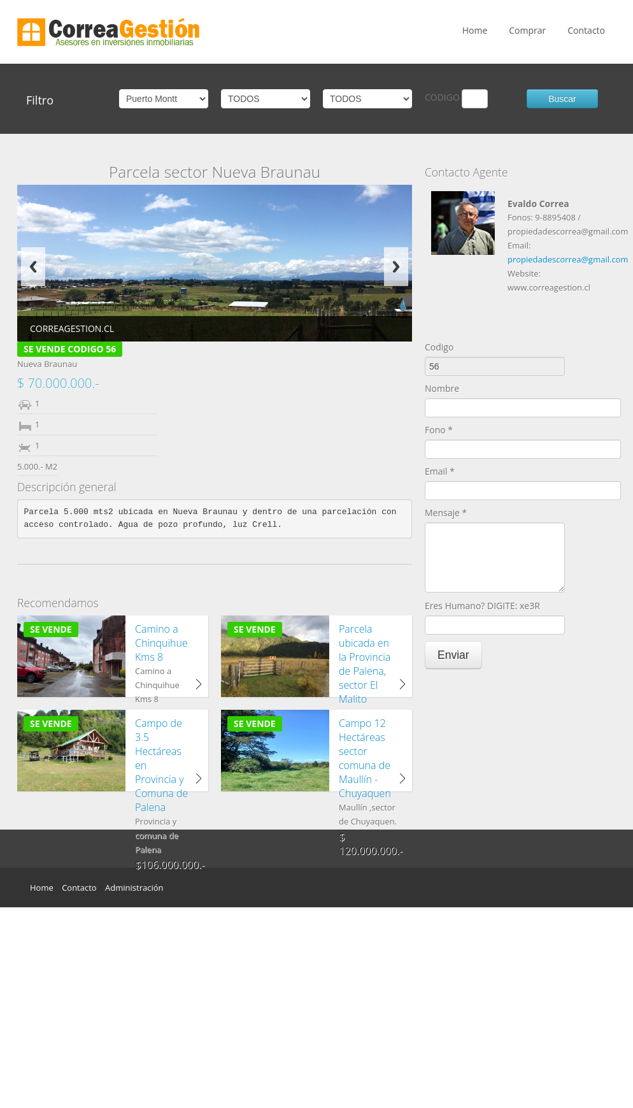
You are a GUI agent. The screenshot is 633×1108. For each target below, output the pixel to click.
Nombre (442, 388)
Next (396, 266)
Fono (439, 430)
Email (440, 471)
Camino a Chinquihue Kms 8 (161, 643)
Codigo (439, 347)
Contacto (586, 30)
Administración (134, 887)
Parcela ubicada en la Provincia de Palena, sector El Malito (364, 664)
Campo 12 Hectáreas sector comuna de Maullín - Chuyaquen (365, 758)
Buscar (562, 99)
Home (475, 30)
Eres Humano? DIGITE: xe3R (482, 606)
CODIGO (442, 97)
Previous (33, 266)
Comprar (527, 30)
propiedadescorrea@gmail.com (568, 259)
